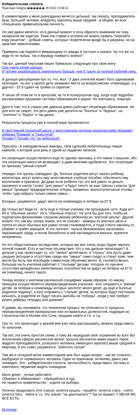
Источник (9, 410)
